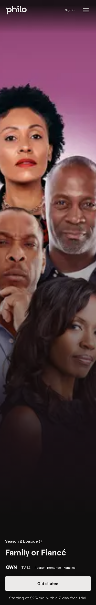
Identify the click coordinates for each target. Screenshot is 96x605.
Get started (48, 583)
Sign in (69, 10)
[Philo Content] (86, 10)
